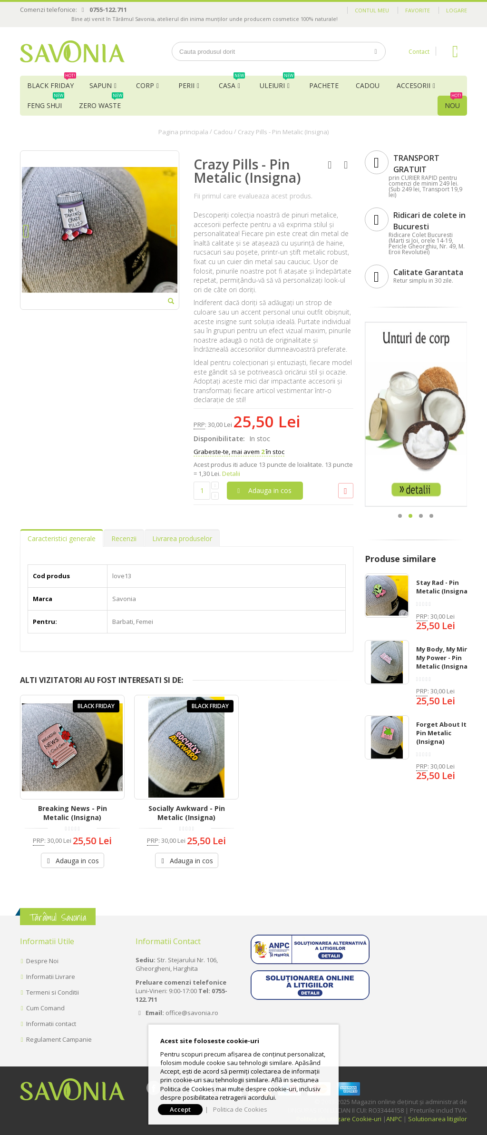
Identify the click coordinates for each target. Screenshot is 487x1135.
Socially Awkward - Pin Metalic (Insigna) (186, 813)
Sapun (100, 85)
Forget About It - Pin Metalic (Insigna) (443, 733)
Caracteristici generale (62, 538)
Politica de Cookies (240, 1109)
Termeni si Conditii (52, 992)
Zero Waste (101, 103)
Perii (186, 85)
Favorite (417, 10)
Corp (145, 85)
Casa (232, 83)
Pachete (324, 85)
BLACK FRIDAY (51, 83)
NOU (453, 103)
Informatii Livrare (50, 976)
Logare (456, 10)
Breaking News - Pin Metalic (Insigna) (72, 813)
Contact (419, 52)
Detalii (231, 473)
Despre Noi (42, 961)
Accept (180, 1109)
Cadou (368, 85)
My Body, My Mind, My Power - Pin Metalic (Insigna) (445, 658)
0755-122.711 (108, 9)
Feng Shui (45, 103)
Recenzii (123, 538)
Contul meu (372, 10)
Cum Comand (45, 1008)
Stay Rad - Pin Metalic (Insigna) (442, 586)
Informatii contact (51, 1023)
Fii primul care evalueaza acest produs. (253, 195)
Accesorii (413, 85)
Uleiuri (277, 83)
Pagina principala (183, 132)
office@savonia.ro (192, 1012)
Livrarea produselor (182, 538)
